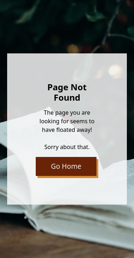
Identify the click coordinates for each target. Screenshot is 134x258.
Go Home (66, 166)
